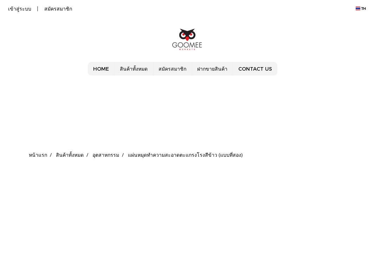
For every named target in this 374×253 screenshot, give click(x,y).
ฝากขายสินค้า (212, 69)
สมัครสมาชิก (58, 9)
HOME (101, 69)
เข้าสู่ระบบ (19, 9)
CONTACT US (255, 69)
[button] (283, 69)
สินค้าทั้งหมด (134, 69)
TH (361, 8)
